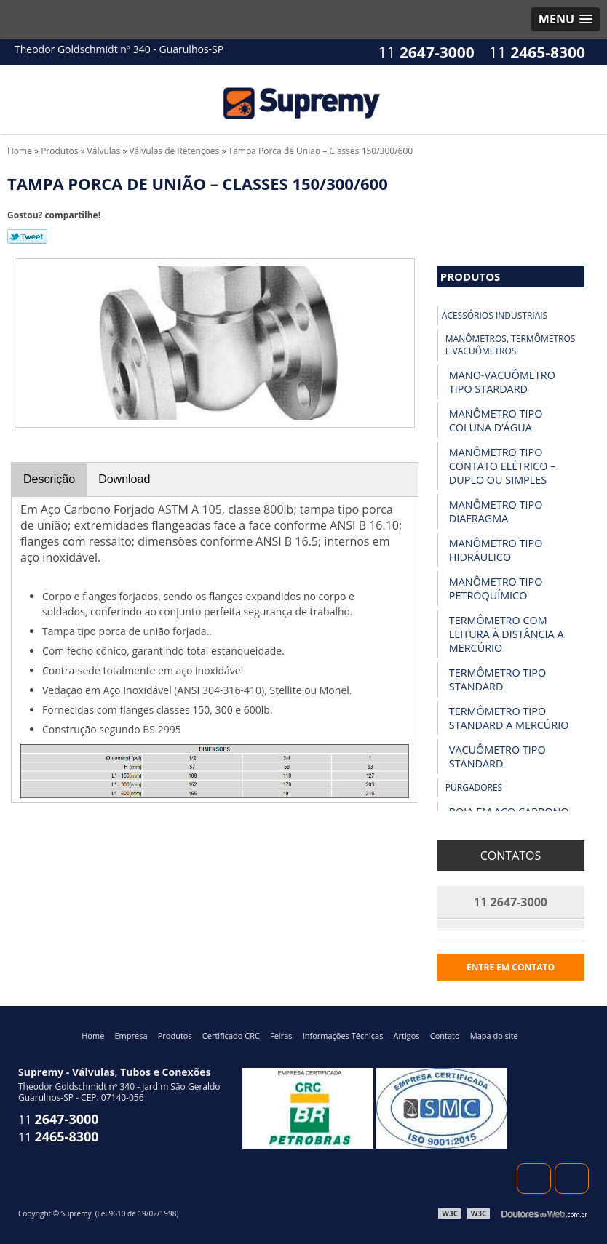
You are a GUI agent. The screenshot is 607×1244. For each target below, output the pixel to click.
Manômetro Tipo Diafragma (496, 511)
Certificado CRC (231, 1035)
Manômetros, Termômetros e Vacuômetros (510, 344)
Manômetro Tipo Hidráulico (496, 550)
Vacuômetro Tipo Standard (497, 756)
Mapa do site (494, 1035)
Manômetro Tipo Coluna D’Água (496, 420)
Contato (445, 1035)
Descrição (49, 479)
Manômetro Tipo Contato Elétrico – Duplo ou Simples (502, 466)
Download (124, 479)
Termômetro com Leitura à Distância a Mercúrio (506, 634)
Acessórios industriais (494, 315)
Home (93, 1035)
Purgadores (473, 787)
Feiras (281, 1035)
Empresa (130, 1035)
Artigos (407, 1035)
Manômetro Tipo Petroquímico (496, 588)
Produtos (470, 276)
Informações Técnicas (343, 1035)
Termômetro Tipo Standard (497, 679)
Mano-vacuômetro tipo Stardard (502, 382)
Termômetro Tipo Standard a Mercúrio (509, 718)
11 (537, 52)
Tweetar (27, 236)
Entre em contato (511, 967)
